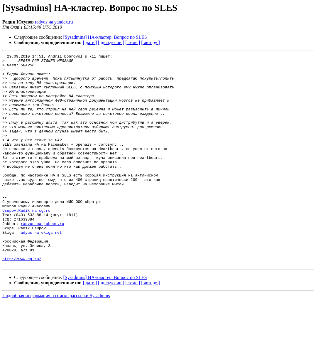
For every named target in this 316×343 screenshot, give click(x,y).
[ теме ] (132, 42)
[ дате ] (90, 42)
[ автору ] (150, 42)
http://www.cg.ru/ (21, 300)
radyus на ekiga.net (40, 268)
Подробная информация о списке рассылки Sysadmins (56, 337)
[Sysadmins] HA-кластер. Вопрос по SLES (105, 37)
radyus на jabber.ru (42, 257)
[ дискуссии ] (111, 42)
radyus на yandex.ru (54, 21)
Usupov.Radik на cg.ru (26, 242)
